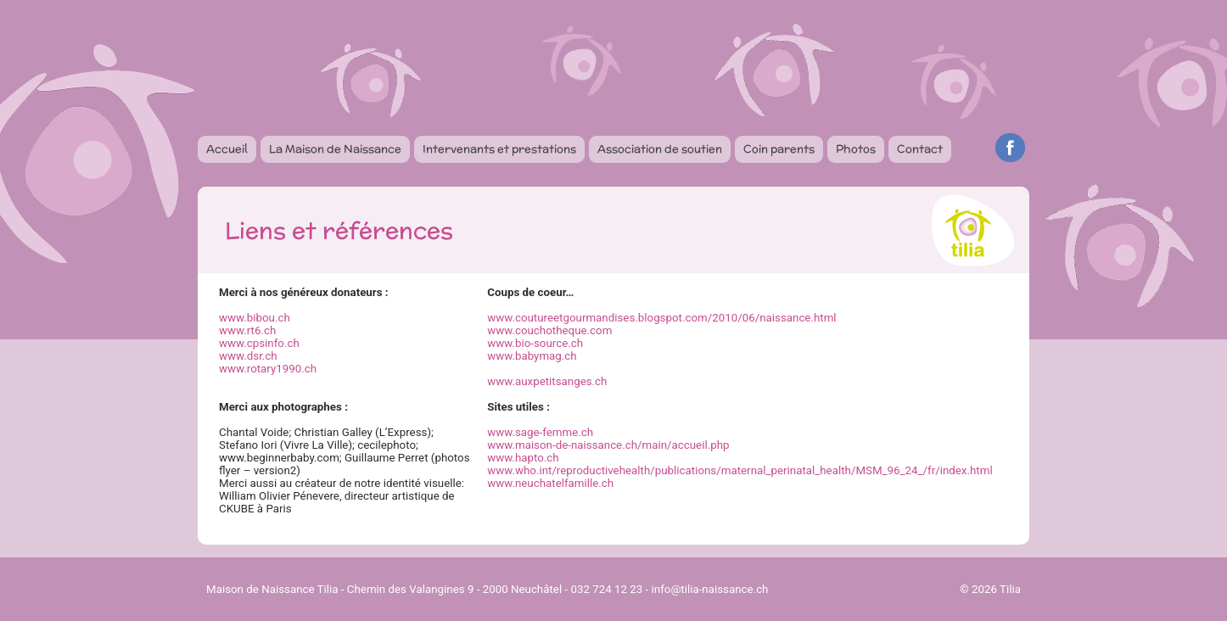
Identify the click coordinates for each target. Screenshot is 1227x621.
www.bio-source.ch (535, 343)
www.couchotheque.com (549, 330)
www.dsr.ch (248, 356)
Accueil (227, 149)
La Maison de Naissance (335, 149)
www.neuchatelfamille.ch (550, 483)
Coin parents (779, 149)
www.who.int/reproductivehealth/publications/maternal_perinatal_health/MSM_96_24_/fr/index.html (739, 470)
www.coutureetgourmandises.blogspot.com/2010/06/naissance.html (661, 317)
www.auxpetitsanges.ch (547, 381)
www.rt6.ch (247, 330)
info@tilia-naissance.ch (710, 589)
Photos (856, 149)
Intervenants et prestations (499, 149)
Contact (920, 149)
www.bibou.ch (254, 317)
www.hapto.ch (523, 457)
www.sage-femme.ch (540, 432)
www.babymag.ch (531, 356)
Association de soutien (659, 149)
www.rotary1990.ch (268, 368)
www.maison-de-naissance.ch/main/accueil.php (608, 445)
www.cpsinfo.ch (259, 343)
